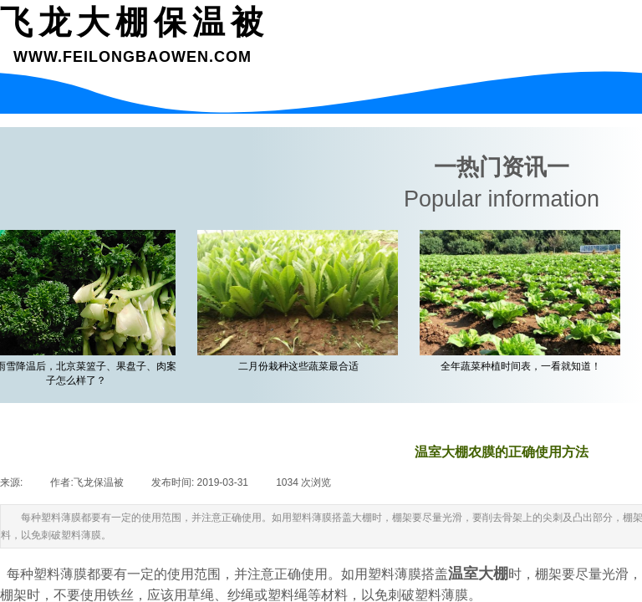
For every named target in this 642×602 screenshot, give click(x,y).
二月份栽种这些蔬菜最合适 (301, 366)
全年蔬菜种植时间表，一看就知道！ (523, 366)
